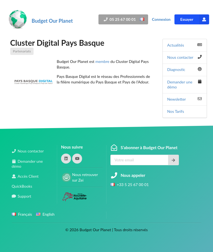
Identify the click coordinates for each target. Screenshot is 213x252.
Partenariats (22, 51)
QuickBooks (22, 186)
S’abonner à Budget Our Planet (149, 147)
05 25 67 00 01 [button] (121, 19)
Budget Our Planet (52, 21)
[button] (66, 159)
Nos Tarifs (175, 111)
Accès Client (28, 176)
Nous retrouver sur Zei (85, 177)
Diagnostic (176, 69)
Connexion (161, 19)
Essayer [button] (194, 19)
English (48, 214)
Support (24, 196)
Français (25, 214)
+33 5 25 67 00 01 (133, 184)
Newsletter (176, 99)
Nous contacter (180, 57)
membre (102, 61)
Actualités (175, 45)
